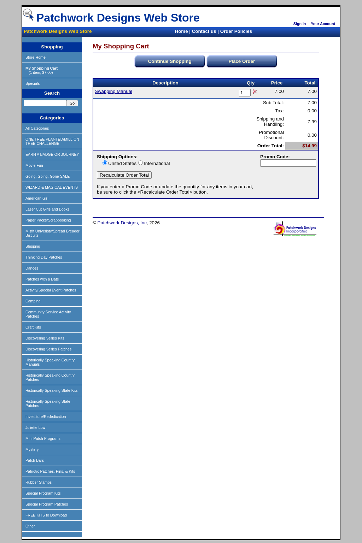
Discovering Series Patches (48, 349)
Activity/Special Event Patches (50, 290)
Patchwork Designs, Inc (122, 222)
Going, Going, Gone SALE (47, 176)
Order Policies (236, 31)
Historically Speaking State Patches (47, 403)
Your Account (323, 24)
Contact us (204, 31)
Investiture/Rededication (45, 416)
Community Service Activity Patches (48, 314)
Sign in (299, 24)
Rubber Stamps (38, 482)
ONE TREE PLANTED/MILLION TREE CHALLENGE (52, 141)
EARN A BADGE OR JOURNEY (52, 154)
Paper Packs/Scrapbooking (48, 220)
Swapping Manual (113, 91)
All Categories (37, 128)
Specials (32, 83)
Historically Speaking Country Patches (50, 377)
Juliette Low (35, 427)
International (157, 163)
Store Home (35, 57)
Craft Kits (33, 327)
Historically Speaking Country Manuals (50, 362)
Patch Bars (34, 460)
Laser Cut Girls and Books (47, 209)
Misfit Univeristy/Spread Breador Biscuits (52, 233)
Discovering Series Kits (44, 338)
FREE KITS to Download (46, 515)
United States (122, 163)
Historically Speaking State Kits (51, 390)
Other (30, 526)
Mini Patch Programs (42, 438)
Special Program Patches (46, 504)
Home (181, 31)
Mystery (32, 449)
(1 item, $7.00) (41, 70)
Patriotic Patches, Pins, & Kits (50, 471)
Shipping (32, 246)
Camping (33, 301)
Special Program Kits (43, 493)
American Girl (36, 198)
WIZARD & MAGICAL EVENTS (51, 187)
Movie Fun (34, 165)
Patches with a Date (42, 279)
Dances (31, 268)
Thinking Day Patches (43, 257)
